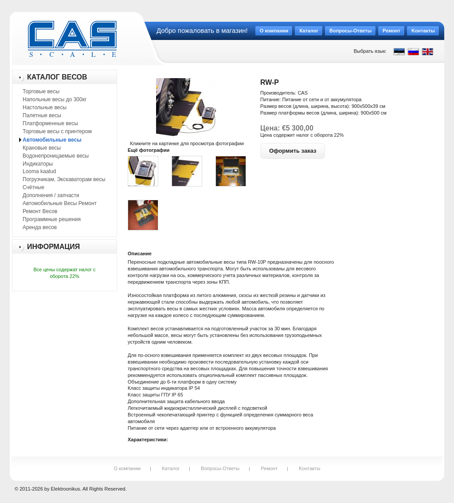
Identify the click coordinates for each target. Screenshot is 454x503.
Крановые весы (42, 148)
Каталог (171, 468)
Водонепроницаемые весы (56, 156)
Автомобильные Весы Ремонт (60, 203)
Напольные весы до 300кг (54, 99)
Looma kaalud (39, 171)
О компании (127, 468)
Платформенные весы (50, 123)
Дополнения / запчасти (51, 195)
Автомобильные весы (52, 140)
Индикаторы (38, 164)
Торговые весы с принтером (57, 131)
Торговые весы (41, 91)
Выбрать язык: (370, 51)
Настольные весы (45, 107)
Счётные (33, 187)
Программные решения (52, 219)
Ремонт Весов (40, 211)
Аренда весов (40, 227)
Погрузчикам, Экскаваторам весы (64, 179)
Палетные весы (42, 115)
